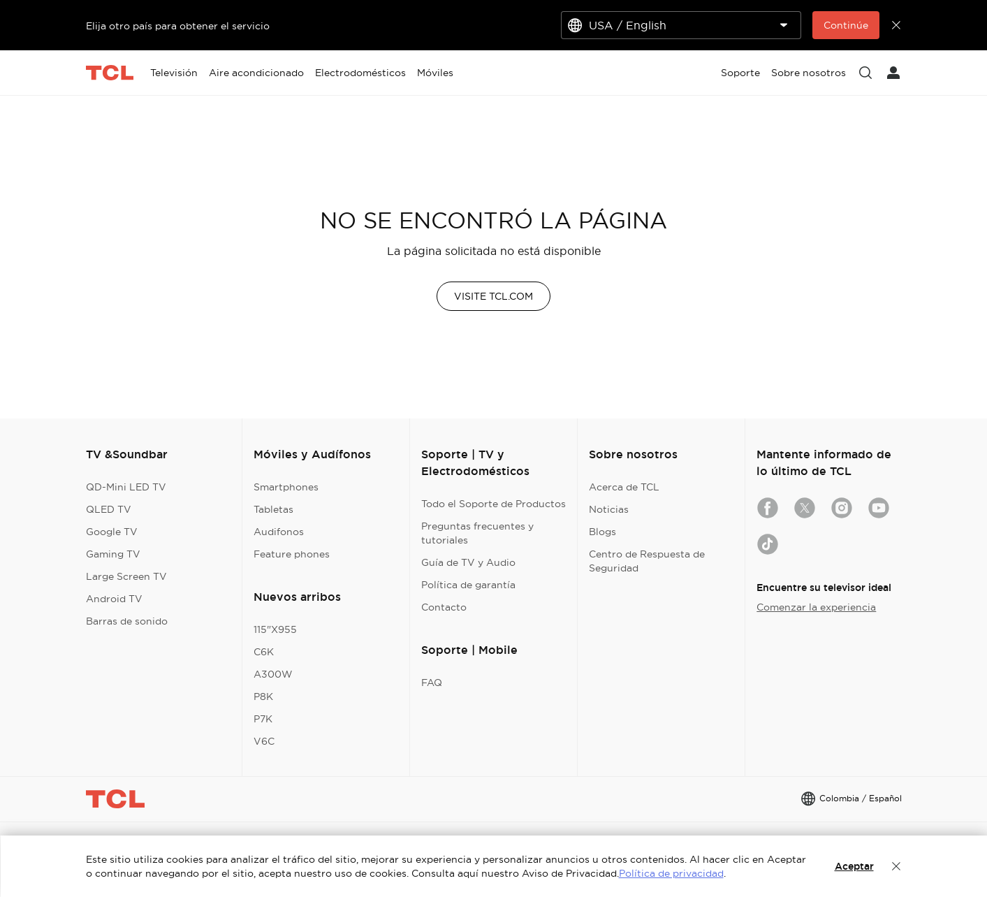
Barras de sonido (127, 621)
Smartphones (286, 487)
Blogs (602, 531)
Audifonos (279, 531)
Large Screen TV (126, 576)
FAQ (431, 682)
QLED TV (108, 509)
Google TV (112, 531)
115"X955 (275, 629)
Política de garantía (468, 584)
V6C (264, 741)
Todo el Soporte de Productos (493, 503)
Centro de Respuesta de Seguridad (647, 561)
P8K (263, 696)
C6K (264, 652)
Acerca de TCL (624, 487)
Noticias (609, 509)
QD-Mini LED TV (126, 487)
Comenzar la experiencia (816, 607)
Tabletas (273, 509)
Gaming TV (113, 554)
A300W (273, 674)
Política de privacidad (671, 873)
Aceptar (854, 866)
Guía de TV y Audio (468, 562)
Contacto (444, 607)
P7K (263, 719)
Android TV (114, 598)
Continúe (846, 25)
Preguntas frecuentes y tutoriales (477, 533)
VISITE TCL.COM (493, 296)
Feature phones (292, 554)
